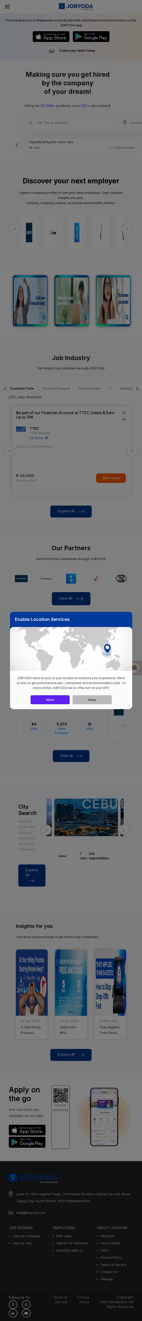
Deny (92, 700)
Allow (50, 700)
